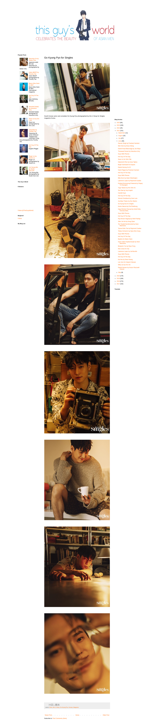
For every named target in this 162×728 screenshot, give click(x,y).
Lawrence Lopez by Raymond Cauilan (129, 180)
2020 (118, 276)
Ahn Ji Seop (56, 707)
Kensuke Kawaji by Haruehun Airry (33, 108)
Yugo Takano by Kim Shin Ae (126, 188)
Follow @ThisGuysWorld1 (26, 210)
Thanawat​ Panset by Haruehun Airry (129, 151)
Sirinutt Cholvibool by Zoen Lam (127, 198)
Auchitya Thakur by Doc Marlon (127, 201)
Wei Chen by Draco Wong (126, 146)
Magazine (76, 707)
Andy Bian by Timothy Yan (33, 130)
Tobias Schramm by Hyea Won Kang (129, 231)
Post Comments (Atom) (60, 718)
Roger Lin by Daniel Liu (33, 157)
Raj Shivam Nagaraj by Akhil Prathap (129, 219)
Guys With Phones (123, 154)
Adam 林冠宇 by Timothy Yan (34, 73)
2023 (118, 125)
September (121, 133)
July (119, 138)
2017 (118, 284)
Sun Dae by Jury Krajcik (125, 190)
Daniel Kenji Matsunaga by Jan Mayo (129, 148)
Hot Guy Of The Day (124, 156)
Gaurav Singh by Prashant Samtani (128, 143)
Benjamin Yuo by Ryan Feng (126, 246)
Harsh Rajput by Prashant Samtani (128, 170)
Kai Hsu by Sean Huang (125, 259)
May (119, 272)
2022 (118, 128)
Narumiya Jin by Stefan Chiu (34, 59)
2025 (118, 122)
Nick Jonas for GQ (123, 249)
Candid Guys (122, 193)
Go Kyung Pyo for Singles (126, 204)
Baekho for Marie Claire (125, 239)
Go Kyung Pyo (64, 707)
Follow (20, 218)
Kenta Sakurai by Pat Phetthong (127, 206)
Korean (71, 707)
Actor (50, 707)
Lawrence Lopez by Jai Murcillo (127, 251)
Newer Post (48, 715)
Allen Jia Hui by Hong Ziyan (126, 221)
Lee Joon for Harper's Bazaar (127, 262)
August (120, 135)
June (120, 141)
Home (77, 715)
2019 (118, 278)
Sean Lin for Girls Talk (124, 159)
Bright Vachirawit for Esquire (126, 164)
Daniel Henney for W (124, 167)
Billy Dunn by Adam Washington (127, 178)
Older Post (106, 715)
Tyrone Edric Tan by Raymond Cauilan (129, 228)
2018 (118, 281)
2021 (118, 130)
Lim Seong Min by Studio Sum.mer (33, 168)
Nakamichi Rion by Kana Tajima (127, 162)
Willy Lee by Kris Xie (124, 265)
